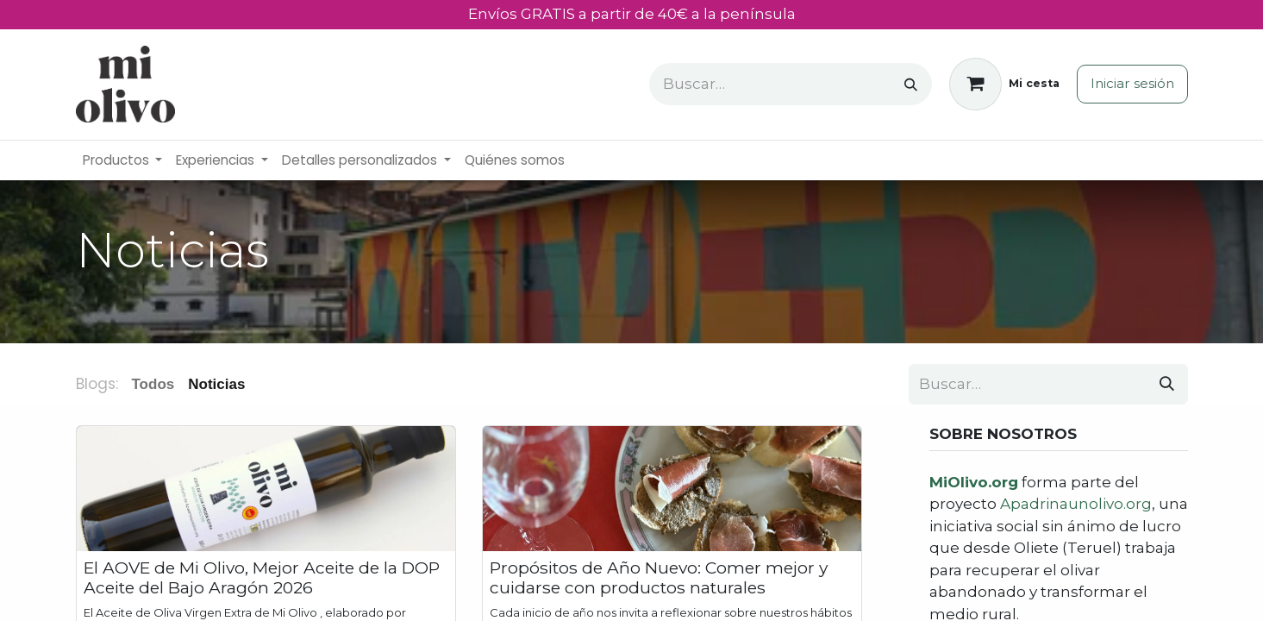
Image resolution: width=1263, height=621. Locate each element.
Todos (153, 384)
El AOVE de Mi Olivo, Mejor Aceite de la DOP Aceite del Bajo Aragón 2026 (262, 578)
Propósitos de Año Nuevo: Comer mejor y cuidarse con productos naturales (659, 578)
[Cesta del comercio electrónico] (1004, 84)
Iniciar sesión (1132, 83)
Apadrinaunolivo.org (1076, 503)
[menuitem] (123, 161)
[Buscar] (911, 84)
